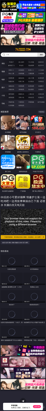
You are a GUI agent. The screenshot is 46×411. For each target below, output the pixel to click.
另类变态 (41, 81)
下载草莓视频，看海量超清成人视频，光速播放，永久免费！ (24, 237)
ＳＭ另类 (41, 73)
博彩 (3, 63)
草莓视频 (31, 102)
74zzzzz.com (23, 50)
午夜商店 (21, 102)
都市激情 (11, 94)
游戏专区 (41, 62)
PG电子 (11, 62)
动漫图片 (41, 86)
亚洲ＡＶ (11, 70)
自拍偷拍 (21, 70)
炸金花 (21, 65)
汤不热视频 (41, 102)
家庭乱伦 (21, 94)
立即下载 (37, 407)
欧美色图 (31, 86)
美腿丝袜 (11, 89)
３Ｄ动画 (41, 70)
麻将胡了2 (11, 65)
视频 (3, 71)
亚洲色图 (21, 86)
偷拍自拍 (21, 78)
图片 (3, 87)
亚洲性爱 (11, 78)
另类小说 (21, 97)
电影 (3, 79)
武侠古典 (41, 94)
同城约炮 (11, 102)
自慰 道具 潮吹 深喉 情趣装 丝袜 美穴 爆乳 (15, 242)
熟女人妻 (11, 73)
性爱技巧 (41, 97)
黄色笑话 (31, 97)
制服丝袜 (11, 81)
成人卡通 (31, 78)
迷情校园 (11, 97)
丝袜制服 (21, 73)
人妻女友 (31, 94)
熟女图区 (31, 89)
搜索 (41, 55)
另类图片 (41, 89)
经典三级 (21, 81)
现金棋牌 (31, 65)
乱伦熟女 (31, 81)
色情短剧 (21, 105)
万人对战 (31, 62)
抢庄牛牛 (41, 65)
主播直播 (31, 73)
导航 (3, 103)
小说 (3, 95)
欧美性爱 (41, 78)
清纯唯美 (21, 89)
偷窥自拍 (11, 86)
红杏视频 (11, 105)
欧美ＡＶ (31, 70)
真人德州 (21, 62)
